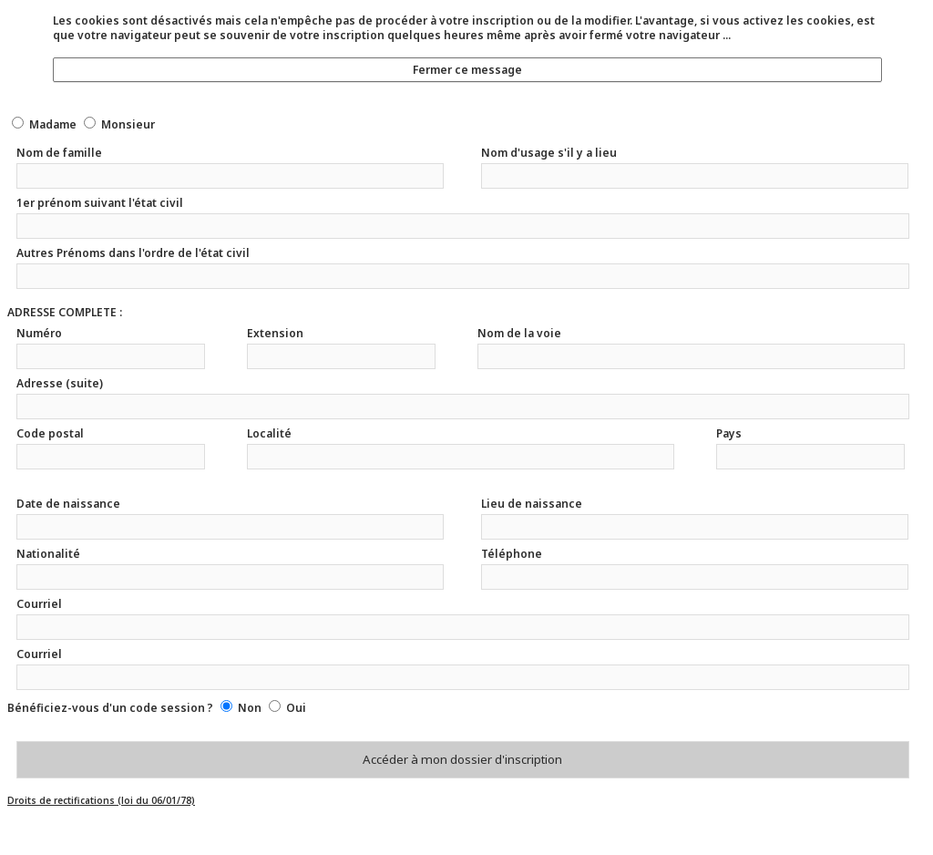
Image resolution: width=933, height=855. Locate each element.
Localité (269, 433)
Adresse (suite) (59, 383)
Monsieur (128, 124)
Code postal (50, 433)
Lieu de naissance (531, 503)
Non (249, 708)
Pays (729, 433)
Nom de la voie (519, 333)
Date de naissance (68, 503)
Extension (275, 333)
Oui (296, 708)
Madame (53, 124)
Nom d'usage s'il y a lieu (549, 152)
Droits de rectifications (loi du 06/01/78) (101, 800)
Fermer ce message (467, 69)
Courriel (39, 604)
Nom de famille (59, 152)
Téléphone (511, 553)
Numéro (39, 333)
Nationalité (48, 553)
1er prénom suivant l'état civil (99, 203)
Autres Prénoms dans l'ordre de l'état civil (133, 253)
